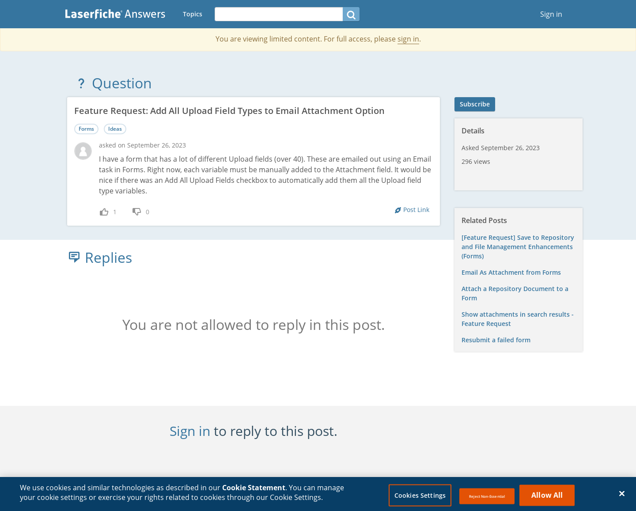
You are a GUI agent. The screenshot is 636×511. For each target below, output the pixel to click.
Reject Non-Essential (487, 501)
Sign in (551, 14)
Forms (86, 128)
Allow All (547, 500)
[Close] (622, 498)
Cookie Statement (253, 492)
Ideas (115, 128)
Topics (192, 14)
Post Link (416, 209)
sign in (408, 39)
